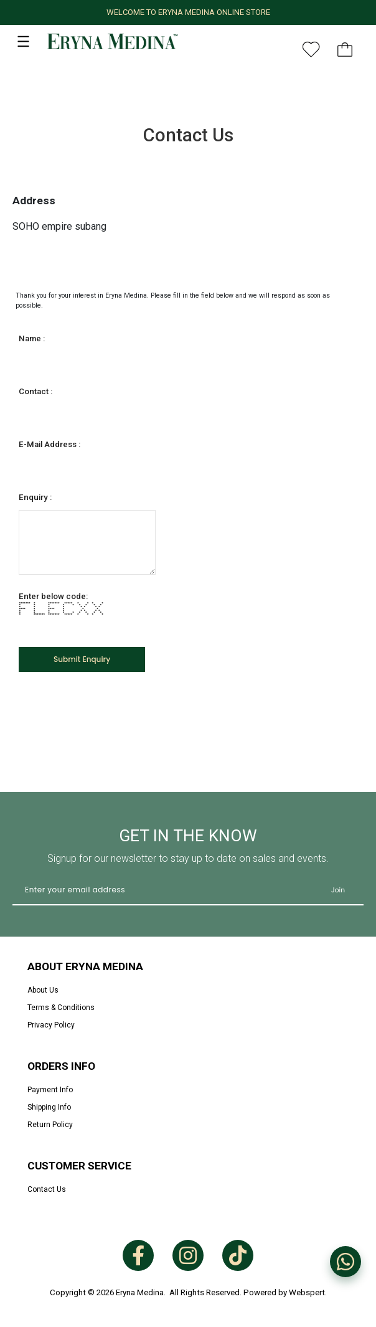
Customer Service (79, 1165)
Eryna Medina (140, 1292)
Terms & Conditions (61, 1007)
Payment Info (50, 1089)
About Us (43, 990)
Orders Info (61, 1066)
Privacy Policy (51, 1025)
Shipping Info (49, 1107)
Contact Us (46, 1189)
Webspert (307, 1292)
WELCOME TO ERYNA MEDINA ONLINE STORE (188, 12)
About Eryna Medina (85, 966)
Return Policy (50, 1124)
